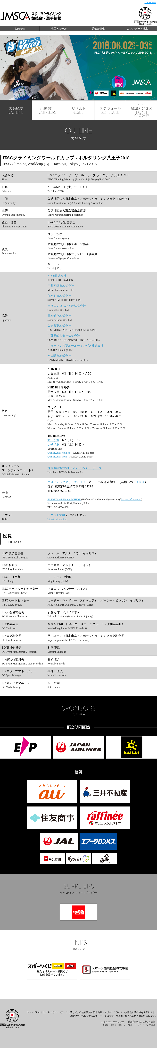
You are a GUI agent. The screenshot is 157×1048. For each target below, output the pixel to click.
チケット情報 (56, 515)
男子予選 (53, 444)
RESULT (78, 110)
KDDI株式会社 (57, 276)
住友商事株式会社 (59, 295)
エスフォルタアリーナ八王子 (67, 482)
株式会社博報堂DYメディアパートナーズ (75, 468)
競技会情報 (98, 28)
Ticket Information (57, 519)
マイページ (150, 2)
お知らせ (20, 28)
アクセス (139, 482)
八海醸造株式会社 (59, 355)
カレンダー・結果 (137, 28)
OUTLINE (16, 110)
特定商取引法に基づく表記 (141, 1022)
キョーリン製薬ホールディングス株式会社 (75, 345)
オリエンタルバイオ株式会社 (67, 305)
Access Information (131, 499)
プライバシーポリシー (112, 1022)
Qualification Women (59, 452)
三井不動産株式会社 (61, 285)
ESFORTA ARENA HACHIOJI (64, 499)
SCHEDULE (110, 110)
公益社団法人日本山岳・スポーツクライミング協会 (129, 1025)
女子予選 (53, 440)
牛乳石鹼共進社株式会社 (64, 335)
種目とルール (59, 28)
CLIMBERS (47, 110)
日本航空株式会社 (59, 315)
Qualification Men (57, 456)
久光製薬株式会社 (59, 325)
